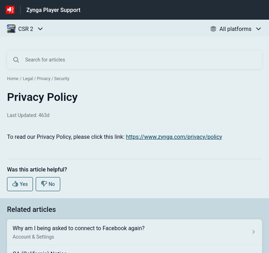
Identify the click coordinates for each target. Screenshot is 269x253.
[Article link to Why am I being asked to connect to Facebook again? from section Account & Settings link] (134, 232)
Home (12, 78)
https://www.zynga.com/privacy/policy (174, 137)
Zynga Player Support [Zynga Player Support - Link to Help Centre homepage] (53, 10)
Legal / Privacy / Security (46, 78)
